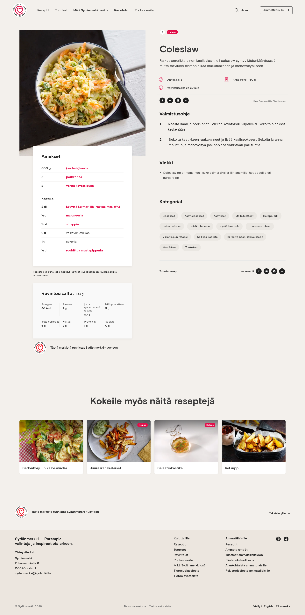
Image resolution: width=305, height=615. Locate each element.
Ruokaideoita (144, 10)
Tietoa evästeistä (186, 576)
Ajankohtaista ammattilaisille (245, 565)
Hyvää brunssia (229, 226)
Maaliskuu (169, 247)
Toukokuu (191, 247)
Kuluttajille (181, 538)
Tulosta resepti (169, 271)
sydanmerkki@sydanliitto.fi (34, 573)
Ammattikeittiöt (236, 549)
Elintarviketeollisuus (239, 560)
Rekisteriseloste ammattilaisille (247, 570)
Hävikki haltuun (200, 226)
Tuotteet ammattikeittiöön (244, 555)
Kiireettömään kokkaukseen (245, 236)
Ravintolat (121, 10)
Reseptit (43, 10)
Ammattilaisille (276, 10)
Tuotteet (61, 10)
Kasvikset (220, 215)
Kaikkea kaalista (207, 236)
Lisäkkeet (169, 215)
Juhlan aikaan (172, 226)
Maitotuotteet (245, 215)
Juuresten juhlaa (259, 226)
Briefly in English (262, 606)
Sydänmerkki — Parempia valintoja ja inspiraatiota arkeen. (44, 541)
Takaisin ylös (279, 513)
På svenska (283, 606)
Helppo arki (270, 215)
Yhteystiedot (24, 552)
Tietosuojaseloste (186, 570)
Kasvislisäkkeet (194, 215)
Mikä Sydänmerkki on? (90, 10)
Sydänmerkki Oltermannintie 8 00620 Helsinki (27, 563)
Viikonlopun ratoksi (175, 236)
